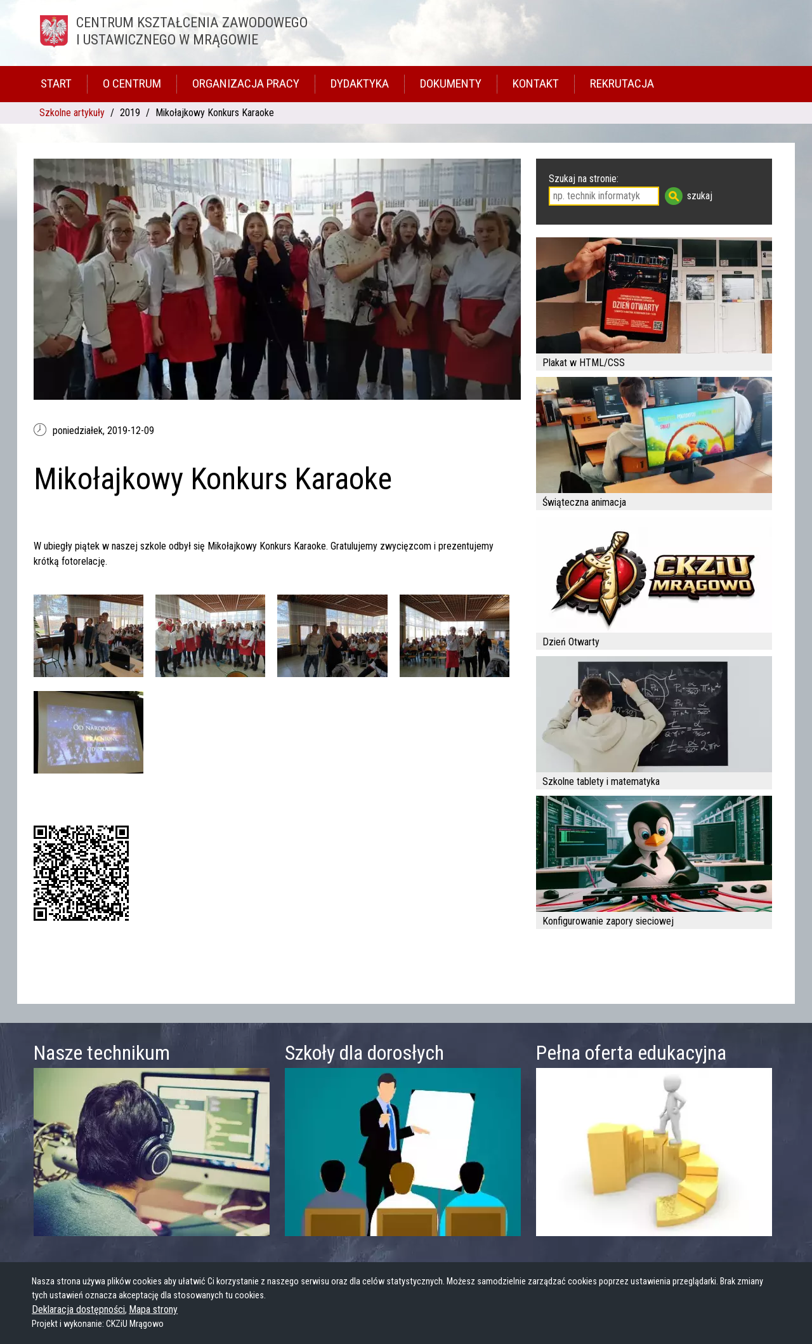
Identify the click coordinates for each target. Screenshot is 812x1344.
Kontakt (536, 83)
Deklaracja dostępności (78, 1309)
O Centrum (132, 83)
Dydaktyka (360, 83)
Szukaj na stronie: (584, 179)
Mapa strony (153, 1309)
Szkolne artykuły (72, 113)
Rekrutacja (622, 83)
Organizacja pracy (245, 83)
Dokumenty (450, 83)
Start (56, 83)
